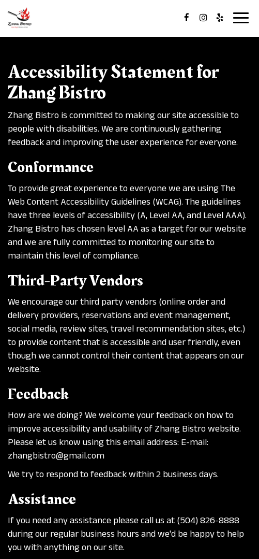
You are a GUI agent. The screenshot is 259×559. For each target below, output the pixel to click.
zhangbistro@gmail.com (56, 455)
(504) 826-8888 (208, 520)
